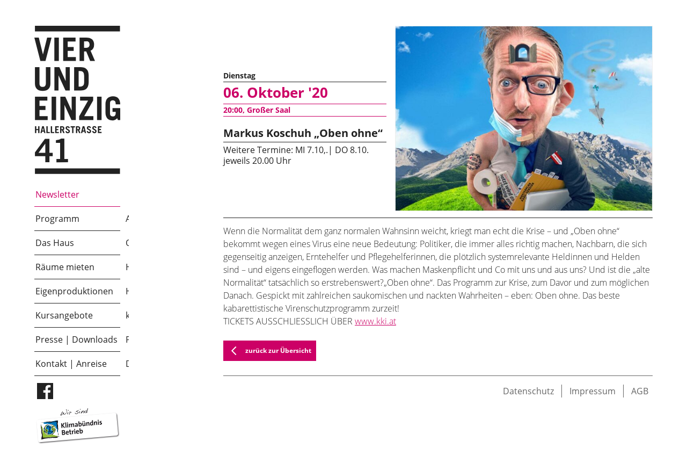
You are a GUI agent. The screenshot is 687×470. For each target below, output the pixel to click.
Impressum (592, 391)
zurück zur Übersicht (267, 351)
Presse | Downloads (76, 339)
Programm (57, 219)
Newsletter (57, 194)
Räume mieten (64, 267)
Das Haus (54, 243)
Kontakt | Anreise (71, 364)
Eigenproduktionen (74, 291)
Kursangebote (64, 315)
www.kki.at (375, 321)
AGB (639, 391)
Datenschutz (528, 391)
